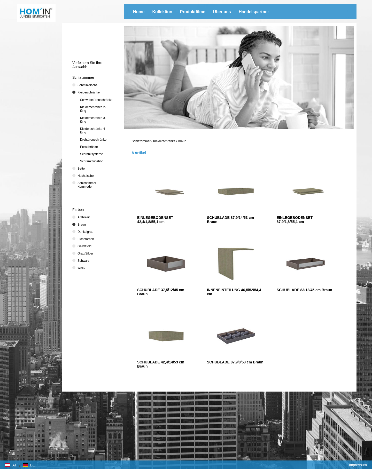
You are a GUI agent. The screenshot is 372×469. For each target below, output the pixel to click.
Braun (182, 141)
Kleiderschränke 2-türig (93, 109)
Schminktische (87, 85)
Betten (82, 168)
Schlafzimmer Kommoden (87, 184)
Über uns (222, 12)
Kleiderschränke (164, 141)
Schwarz (83, 261)
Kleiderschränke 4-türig (93, 130)
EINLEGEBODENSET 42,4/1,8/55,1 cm (155, 220)
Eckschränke (89, 147)
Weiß (81, 268)
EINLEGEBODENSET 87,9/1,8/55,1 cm (295, 220)
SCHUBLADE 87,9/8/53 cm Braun (235, 362)
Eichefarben (86, 239)
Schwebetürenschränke (96, 100)
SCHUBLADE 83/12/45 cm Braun (304, 290)
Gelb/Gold (84, 246)
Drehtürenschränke (93, 139)
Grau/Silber (85, 253)
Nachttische (86, 176)
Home (138, 12)
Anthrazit (84, 217)
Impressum (358, 465)
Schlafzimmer (141, 141)
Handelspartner (254, 12)
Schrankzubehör (91, 161)
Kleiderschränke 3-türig (93, 119)
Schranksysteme (91, 154)
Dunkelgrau (85, 232)
